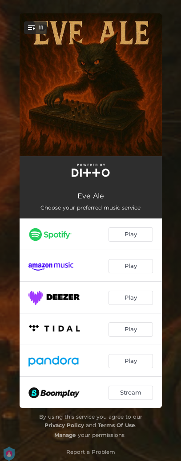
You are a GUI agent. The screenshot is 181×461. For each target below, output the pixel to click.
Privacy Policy (64, 425)
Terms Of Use (116, 425)
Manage (65, 435)
